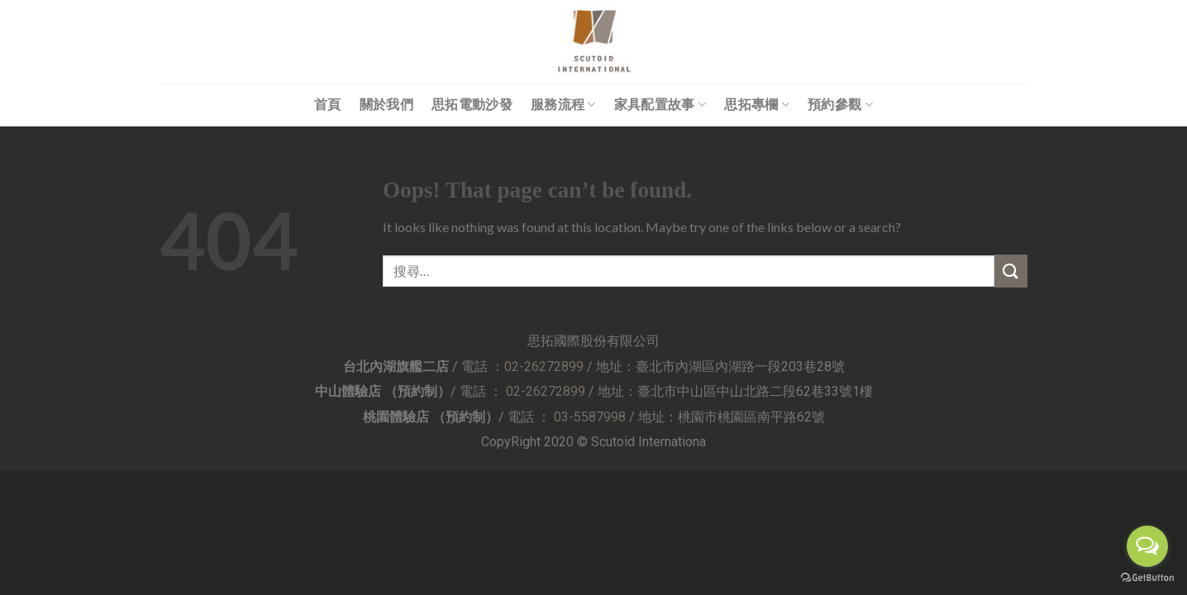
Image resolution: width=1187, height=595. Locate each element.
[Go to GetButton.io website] (1147, 578)
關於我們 (386, 105)
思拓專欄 (756, 104)
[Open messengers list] (1147, 546)
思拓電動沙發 (471, 105)
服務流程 (563, 104)
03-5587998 (590, 417)
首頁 (327, 105)
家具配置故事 (660, 104)
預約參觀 (840, 104)
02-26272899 (544, 366)
